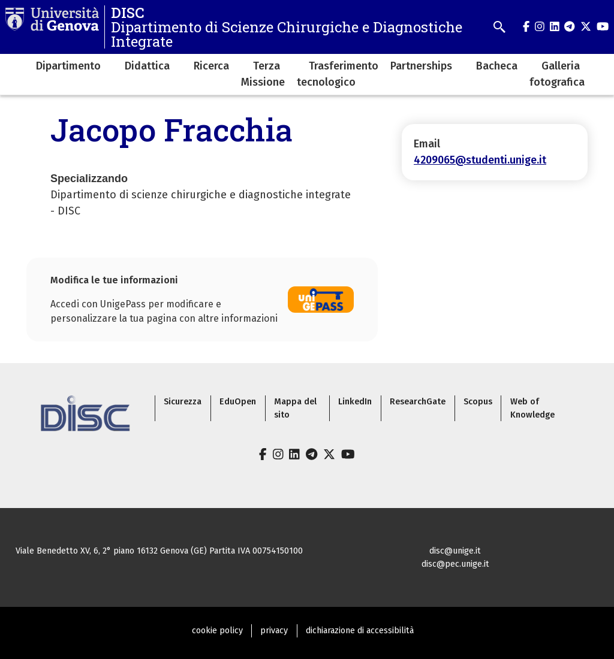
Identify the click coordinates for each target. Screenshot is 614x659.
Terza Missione (263, 74)
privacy (274, 630)
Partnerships (421, 65)
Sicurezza (182, 402)
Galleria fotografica (557, 74)
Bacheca (496, 65)
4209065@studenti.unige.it (480, 160)
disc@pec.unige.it (455, 564)
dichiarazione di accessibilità (360, 630)
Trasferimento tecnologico (337, 74)
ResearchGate (418, 402)
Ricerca (211, 65)
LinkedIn (355, 402)
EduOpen (237, 402)
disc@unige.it (455, 551)
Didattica (147, 65)
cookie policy (217, 630)
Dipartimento (68, 65)
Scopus (477, 402)
